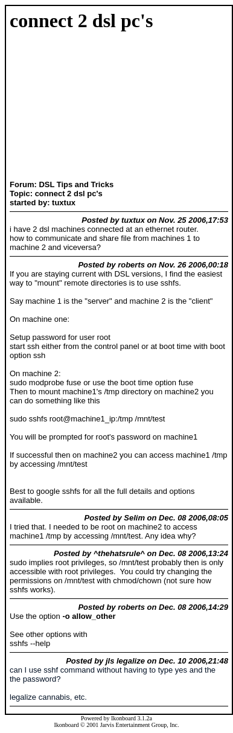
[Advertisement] (47, 107)
